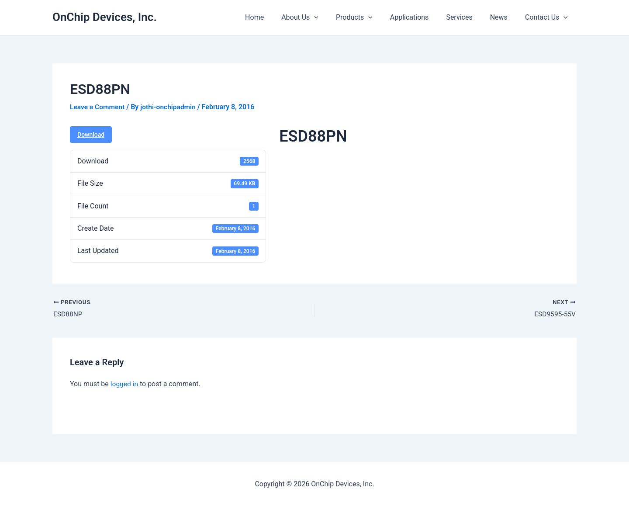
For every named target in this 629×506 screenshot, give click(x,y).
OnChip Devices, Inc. (104, 17)
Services (468, 17)
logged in (125, 384)
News (504, 17)
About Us (319, 17)
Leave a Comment (98, 107)
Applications (421, 17)
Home (277, 17)
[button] (333, 17)
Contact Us (548, 17)
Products (370, 17)
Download (90, 134)
